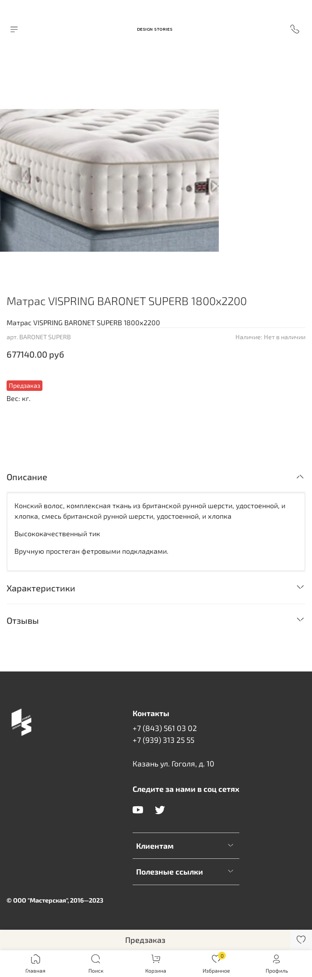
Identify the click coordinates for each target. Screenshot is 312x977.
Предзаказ (145, 940)
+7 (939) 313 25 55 (163, 740)
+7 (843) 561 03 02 (165, 728)
